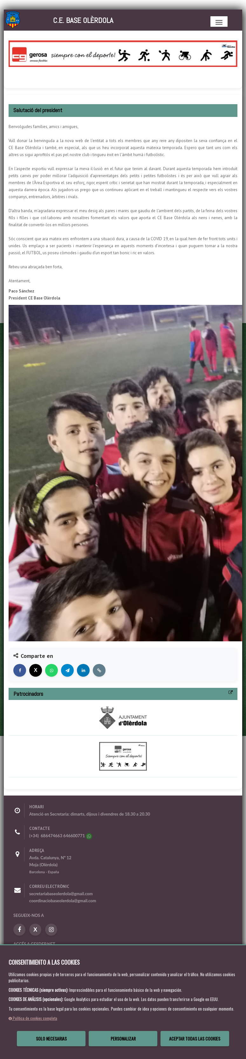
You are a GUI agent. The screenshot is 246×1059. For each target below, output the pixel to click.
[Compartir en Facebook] (19, 670)
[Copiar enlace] (99, 670)
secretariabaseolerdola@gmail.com (61, 893)
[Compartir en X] (35, 670)
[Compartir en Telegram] (67, 670)
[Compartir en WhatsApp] (51, 670)
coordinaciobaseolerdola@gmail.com (62, 900)
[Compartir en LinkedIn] (83, 670)
